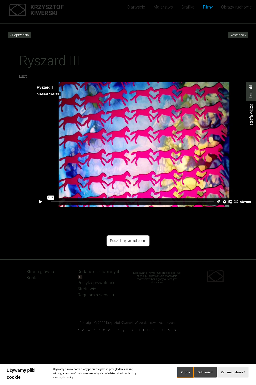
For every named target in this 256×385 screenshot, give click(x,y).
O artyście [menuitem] (136, 7)
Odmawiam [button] (205, 372)
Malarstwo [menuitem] (163, 7)
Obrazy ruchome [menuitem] (236, 7)
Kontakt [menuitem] (33, 277)
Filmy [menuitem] (208, 7)
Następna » (238, 35)
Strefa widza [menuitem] (89, 288)
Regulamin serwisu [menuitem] (95, 294)
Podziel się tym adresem (128, 241)
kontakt (251, 91)
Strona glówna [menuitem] (40, 271)
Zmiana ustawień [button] (233, 372)
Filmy (23, 76)
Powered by (128, 330)
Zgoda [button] (185, 372)
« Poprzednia (19, 35)
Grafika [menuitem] (188, 7)
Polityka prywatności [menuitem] (96, 282)
